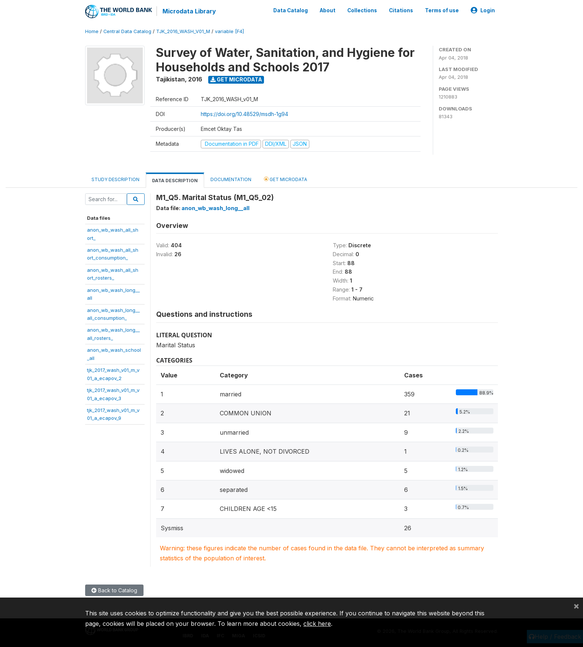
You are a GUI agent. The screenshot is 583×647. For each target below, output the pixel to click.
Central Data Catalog (127, 31)
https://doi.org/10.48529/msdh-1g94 (244, 114)
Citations (401, 10)
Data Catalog (290, 10)
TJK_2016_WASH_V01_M (183, 31)
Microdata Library (189, 11)
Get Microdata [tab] (285, 179)
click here (317, 623)
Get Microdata (236, 79)
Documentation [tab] (230, 179)
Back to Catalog (114, 590)
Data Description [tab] (175, 180)
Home (92, 31)
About (327, 10)
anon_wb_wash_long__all (215, 208)
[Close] (576, 605)
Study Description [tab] (115, 179)
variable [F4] (229, 31)
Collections (362, 10)
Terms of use (442, 10)
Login (483, 10)
